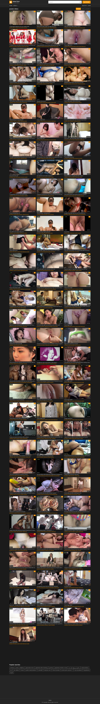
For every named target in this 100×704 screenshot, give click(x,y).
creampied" (28, 513)
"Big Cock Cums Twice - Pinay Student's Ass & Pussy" (20, 455)
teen (28, 46)
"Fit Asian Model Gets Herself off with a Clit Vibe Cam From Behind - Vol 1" (77, 455)
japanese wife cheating (42, 667)
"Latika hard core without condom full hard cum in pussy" (76, 437)
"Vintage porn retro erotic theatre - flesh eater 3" (47, 362)
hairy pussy (26, 139)
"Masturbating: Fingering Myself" (43, 231)
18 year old (50, 401)
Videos (15, 5)
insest (22, 670)
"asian (51, 27)
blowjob (11, 46)
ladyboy (22, 667)
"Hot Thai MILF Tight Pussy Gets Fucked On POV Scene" (48, 250)
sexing (44, 401)
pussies (47, 27)
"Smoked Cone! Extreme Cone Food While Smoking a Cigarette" (50, 343)
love (19, 419)
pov (76, 251)
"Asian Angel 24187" (41, 119)
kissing (82, 195)
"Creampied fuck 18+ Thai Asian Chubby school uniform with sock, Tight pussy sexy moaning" (22, 306)
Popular (78, 8)
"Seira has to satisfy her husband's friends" (18, 474)
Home (10, 5)
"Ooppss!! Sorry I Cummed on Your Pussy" (73, 567)
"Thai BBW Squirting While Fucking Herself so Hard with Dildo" (22, 157)
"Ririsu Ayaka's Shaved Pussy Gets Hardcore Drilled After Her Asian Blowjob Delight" (22, 567)
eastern (26, 195)
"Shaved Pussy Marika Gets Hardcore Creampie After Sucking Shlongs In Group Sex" (50, 549)
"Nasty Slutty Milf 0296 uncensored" (44, 605)
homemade (20, 27)
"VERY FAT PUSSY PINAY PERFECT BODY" (72, 26)
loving (52, 195)
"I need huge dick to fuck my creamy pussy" (46, 82)
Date (83, 8)
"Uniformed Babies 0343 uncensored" (17, 82)
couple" (26, 177)
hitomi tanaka (56, 670)
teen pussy (18, 177)
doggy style (24, 46)
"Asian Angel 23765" (68, 325)
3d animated (29, 382)
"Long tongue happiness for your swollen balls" (19, 26)
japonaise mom (30, 667)
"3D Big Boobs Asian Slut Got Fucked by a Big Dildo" (47, 586)
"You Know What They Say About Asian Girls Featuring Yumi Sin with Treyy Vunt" (22, 623)
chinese (12, 667)
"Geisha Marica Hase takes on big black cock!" (19, 418)
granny (51, 667)
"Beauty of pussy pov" (41, 101)
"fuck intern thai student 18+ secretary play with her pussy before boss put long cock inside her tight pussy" (77, 250)
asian (15, 83)
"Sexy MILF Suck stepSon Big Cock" (16, 231)
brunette (18, 195)
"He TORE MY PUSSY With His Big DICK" (45, 175)
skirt (53, 158)
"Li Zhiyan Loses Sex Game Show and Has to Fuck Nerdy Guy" (22, 45)
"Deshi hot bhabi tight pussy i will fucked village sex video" (21, 63)
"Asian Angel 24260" (13, 586)
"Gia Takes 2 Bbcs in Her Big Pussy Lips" (45, 455)
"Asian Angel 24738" (68, 399)
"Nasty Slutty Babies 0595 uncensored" (72, 101)
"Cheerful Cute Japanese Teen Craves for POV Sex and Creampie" (50, 194)
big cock (27, 214)
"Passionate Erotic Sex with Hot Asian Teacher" (47, 493)
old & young (55, 46)
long (78, 251)
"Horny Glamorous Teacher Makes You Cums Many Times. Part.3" (77, 623)
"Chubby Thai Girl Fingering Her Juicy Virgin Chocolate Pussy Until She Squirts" (50, 287)
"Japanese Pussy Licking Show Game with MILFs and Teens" (22, 325)
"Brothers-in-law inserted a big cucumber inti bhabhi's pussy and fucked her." (22, 493)
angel (52, 139)
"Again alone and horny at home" (71, 343)
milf (10, 27)
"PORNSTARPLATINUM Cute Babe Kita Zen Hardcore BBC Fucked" (50, 437)
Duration (88, 8)
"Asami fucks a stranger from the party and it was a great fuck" (50, 623)
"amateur (66, 27)
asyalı (11, 672)
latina (79, 121)
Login (89, 5)
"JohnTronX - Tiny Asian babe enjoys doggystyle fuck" (75, 138)
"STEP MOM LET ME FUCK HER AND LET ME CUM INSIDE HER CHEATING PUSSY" (22, 101)
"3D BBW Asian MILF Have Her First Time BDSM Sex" (75, 213)
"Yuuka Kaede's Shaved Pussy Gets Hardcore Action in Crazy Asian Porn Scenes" (77, 549)
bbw (26, 158)
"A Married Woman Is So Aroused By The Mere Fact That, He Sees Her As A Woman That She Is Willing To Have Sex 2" (50, 306)
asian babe (43, 27)
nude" (81, 177)
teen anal (83, 27)
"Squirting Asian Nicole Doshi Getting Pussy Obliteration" (49, 63)
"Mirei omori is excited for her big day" (17, 511)
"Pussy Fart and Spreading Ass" (43, 511)
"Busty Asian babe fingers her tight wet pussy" (46, 26)
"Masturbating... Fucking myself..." (44, 213)
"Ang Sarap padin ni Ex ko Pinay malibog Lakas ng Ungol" (49, 45)
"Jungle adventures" (68, 418)
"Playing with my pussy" (69, 157)
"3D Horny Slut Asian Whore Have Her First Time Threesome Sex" (22, 381)
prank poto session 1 (66, 670)
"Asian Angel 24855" (13, 642)
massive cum (47, 670)
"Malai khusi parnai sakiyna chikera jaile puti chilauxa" (75, 530)
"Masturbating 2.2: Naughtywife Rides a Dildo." (74, 175)
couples (45, 177)
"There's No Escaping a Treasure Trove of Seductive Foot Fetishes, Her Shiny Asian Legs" (50, 381)
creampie (51, 46)
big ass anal (55, 345)
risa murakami (78, 670)
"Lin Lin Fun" (66, 231)
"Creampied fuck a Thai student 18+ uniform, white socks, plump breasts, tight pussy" (77, 306)
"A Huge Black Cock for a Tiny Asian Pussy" (18, 194)
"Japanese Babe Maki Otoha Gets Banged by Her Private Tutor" (77, 63)
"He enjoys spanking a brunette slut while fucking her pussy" (77, 511)
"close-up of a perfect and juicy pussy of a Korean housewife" (22, 269)
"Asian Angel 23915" (13, 250)
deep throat (78, 27)
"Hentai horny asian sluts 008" (15, 343)
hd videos (13, 27)
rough (42, 177)
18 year (52, 214)
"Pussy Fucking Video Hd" (14, 213)
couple (42, 46)
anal (17, 667)
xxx (11, 670)
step (78, 475)
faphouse (19, 46)
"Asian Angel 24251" (41, 138)
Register (84, 5)
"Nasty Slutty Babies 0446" (14, 287)
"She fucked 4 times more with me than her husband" (75, 194)
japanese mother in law (61, 667)
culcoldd (40, 670)
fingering (80, 83)
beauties (25, 27)
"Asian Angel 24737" (68, 45)
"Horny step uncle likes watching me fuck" (73, 493)
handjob (53, 625)
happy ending (16, 401)
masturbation (84, 667)
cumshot (77, 307)
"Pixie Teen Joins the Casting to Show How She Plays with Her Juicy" (22, 362)
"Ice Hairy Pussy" (67, 586)
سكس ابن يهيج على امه (74, 667)
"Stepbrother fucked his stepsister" (71, 474)
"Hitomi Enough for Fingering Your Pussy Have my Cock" (76, 269)
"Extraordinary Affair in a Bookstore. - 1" (45, 530)
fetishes (26, 83)
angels (54, 139)
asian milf (52, 65)
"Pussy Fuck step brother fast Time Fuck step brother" (75, 119)
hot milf (48, 307)
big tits (16, 27)
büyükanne (87, 670)
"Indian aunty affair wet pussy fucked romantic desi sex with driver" (22, 530)
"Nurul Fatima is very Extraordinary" (16, 399)
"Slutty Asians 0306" (68, 287)
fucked (80, 270)
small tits (25, 419)
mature (44, 83)
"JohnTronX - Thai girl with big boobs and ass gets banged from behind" (22, 605)
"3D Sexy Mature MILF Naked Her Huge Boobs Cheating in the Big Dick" (50, 474)
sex (47, 401)
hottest (18, 65)
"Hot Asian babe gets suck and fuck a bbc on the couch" (48, 325)
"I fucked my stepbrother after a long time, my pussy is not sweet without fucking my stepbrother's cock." (22, 549)
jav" (73, 65)
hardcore (55, 27)
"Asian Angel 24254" (68, 381)
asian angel (78, 46)
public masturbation (31, 670)
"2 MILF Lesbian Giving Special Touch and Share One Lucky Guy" (22, 138)
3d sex (78, 214)
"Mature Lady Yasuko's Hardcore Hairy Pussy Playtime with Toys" (50, 567)
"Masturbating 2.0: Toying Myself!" (16, 119)
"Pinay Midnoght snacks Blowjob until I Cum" (46, 269)
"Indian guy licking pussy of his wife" (44, 399)
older (51, 307)
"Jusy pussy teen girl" (13, 175)
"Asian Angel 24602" (68, 605)
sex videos (16, 670)
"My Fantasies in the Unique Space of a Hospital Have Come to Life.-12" (50, 157)
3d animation (83, 214)
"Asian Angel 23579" (41, 418)
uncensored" (75, 83)
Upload (86, 2)
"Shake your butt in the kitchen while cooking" (19, 437)
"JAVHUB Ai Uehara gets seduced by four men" (74, 82)
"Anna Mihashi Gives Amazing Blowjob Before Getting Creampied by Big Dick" (77, 362)
